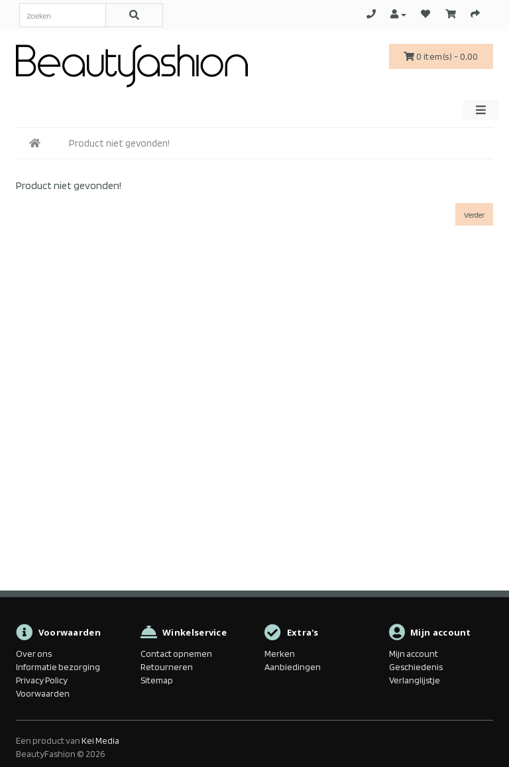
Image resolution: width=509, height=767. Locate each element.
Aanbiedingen (292, 667)
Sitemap (157, 680)
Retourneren (167, 667)
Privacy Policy (42, 680)
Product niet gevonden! (119, 143)
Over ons (34, 653)
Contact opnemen (176, 653)
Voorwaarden (43, 693)
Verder (474, 215)
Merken (279, 653)
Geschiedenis (416, 667)
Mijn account (413, 653)
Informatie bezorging (58, 667)
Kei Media (100, 740)
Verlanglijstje (414, 680)
